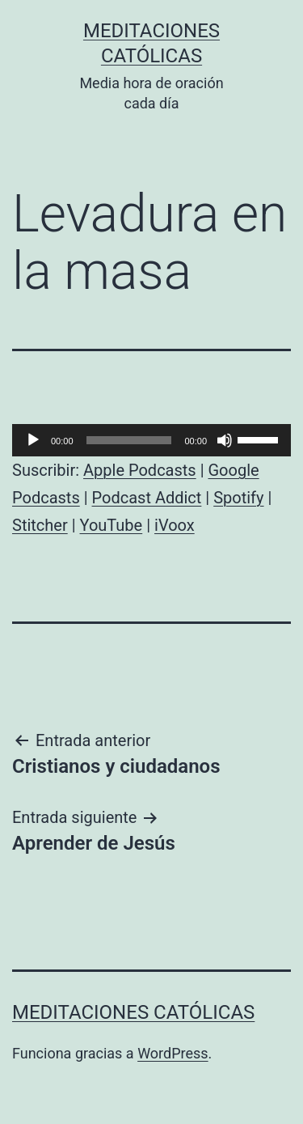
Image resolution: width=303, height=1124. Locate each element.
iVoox (174, 525)
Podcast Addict (147, 497)
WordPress (172, 1053)
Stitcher (40, 525)
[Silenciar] (225, 440)
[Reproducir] (33, 440)
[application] (151, 440)
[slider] (129, 440)
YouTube (111, 525)
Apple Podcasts (139, 470)
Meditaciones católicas (133, 1012)
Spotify (238, 497)
